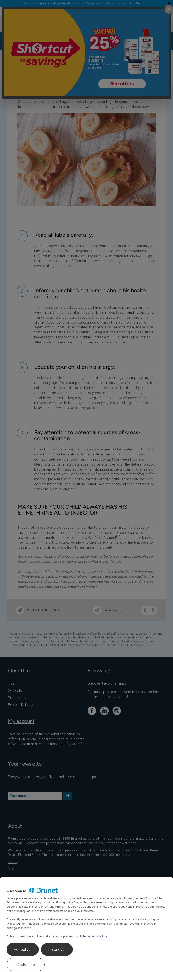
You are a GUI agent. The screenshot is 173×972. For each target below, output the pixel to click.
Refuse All (57, 949)
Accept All (23, 949)
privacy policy (97, 936)
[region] (86, 924)
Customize (25, 964)
